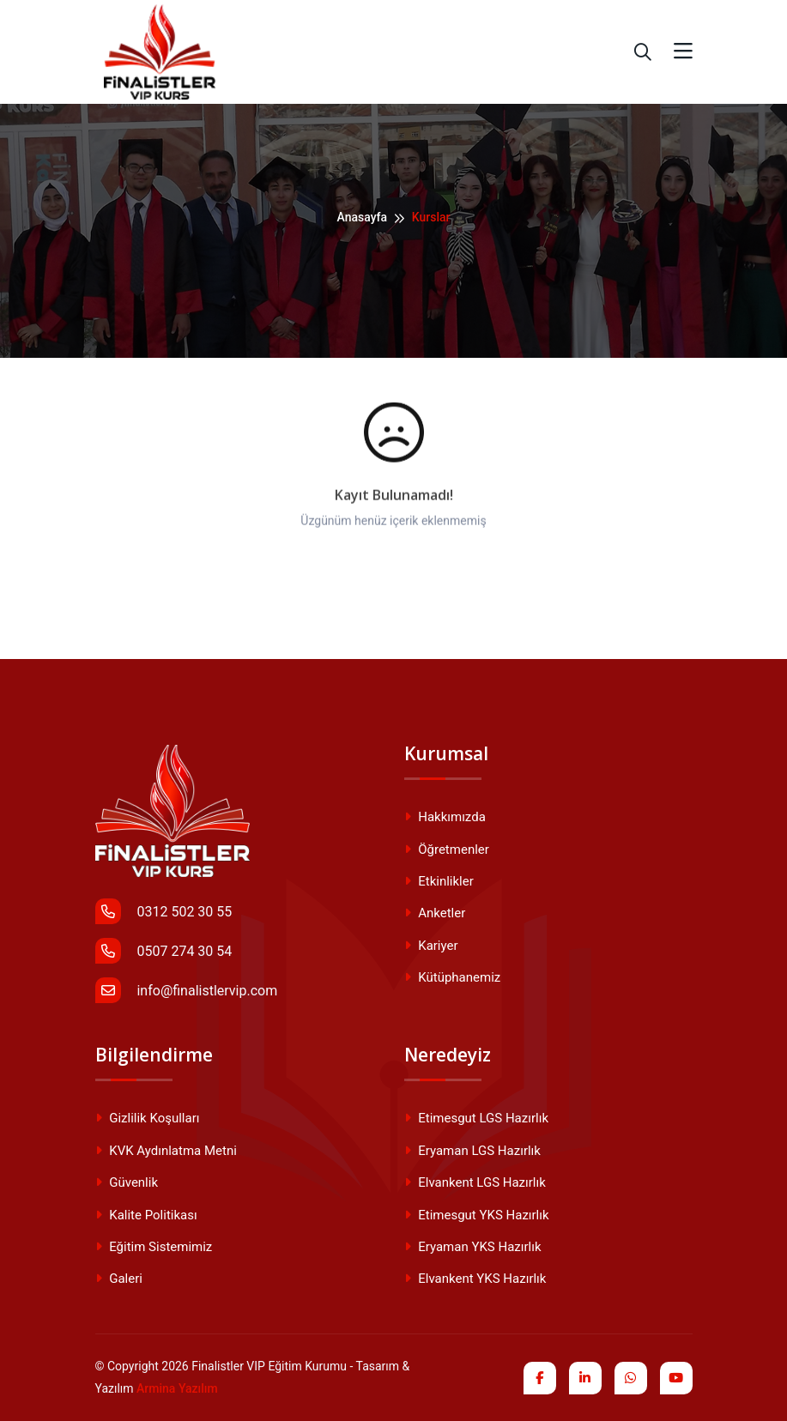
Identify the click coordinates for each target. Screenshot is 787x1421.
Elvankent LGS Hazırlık (475, 1182)
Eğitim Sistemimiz (154, 1247)
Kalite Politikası (146, 1215)
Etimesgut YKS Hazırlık (476, 1215)
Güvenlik (127, 1182)
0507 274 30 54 (164, 951)
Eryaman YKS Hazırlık (473, 1247)
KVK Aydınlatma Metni (166, 1150)
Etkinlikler (439, 881)
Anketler (435, 913)
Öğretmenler (446, 849)
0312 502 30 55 (164, 911)
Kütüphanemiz (452, 977)
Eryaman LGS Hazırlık (472, 1150)
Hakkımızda (445, 817)
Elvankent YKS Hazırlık (475, 1278)
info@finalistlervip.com (186, 990)
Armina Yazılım (177, 1388)
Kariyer (431, 945)
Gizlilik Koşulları (147, 1118)
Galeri (118, 1278)
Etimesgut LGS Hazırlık (476, 1118)
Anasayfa (361, 217)
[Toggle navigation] (683, 52)
